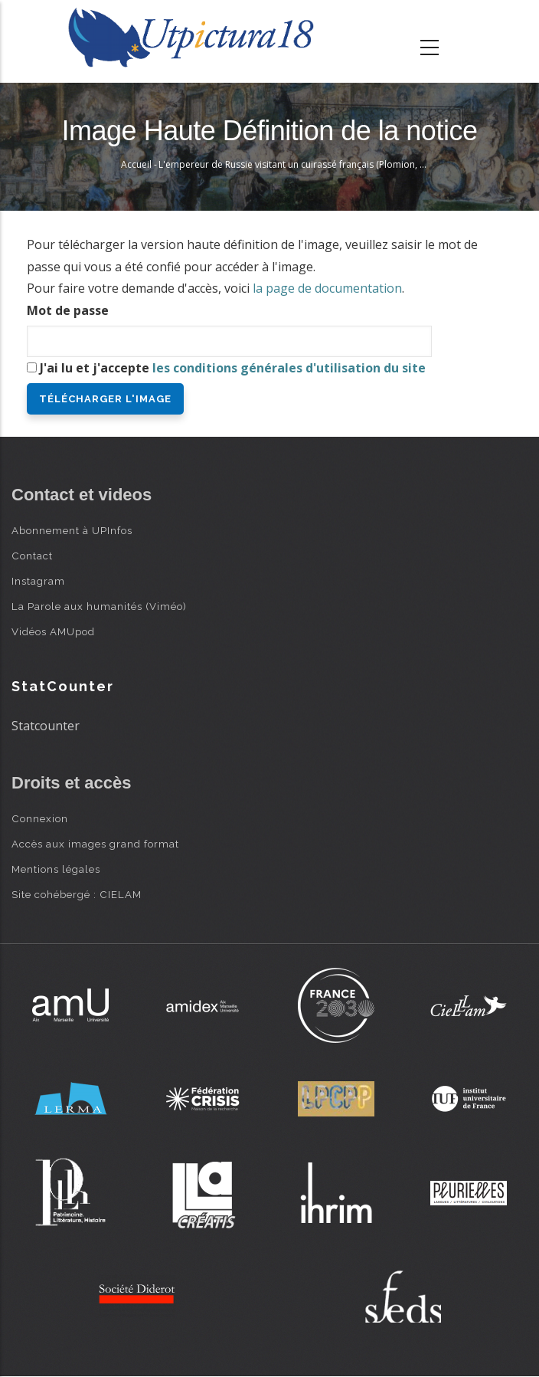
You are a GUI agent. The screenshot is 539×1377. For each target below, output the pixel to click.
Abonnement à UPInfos (71, 530)
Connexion (39, 818)
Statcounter (45, 725)
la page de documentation (327, 288)
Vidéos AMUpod (53, 631)
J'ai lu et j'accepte (233, 367)
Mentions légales (55, 869)
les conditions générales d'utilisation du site (289, 367)
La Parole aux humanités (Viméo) (99, 606)
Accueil (136, 164)
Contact (32, 555)
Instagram (38, 581)
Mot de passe (68, 310)
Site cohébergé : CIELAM (76, 894)
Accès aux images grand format (95, 844)
